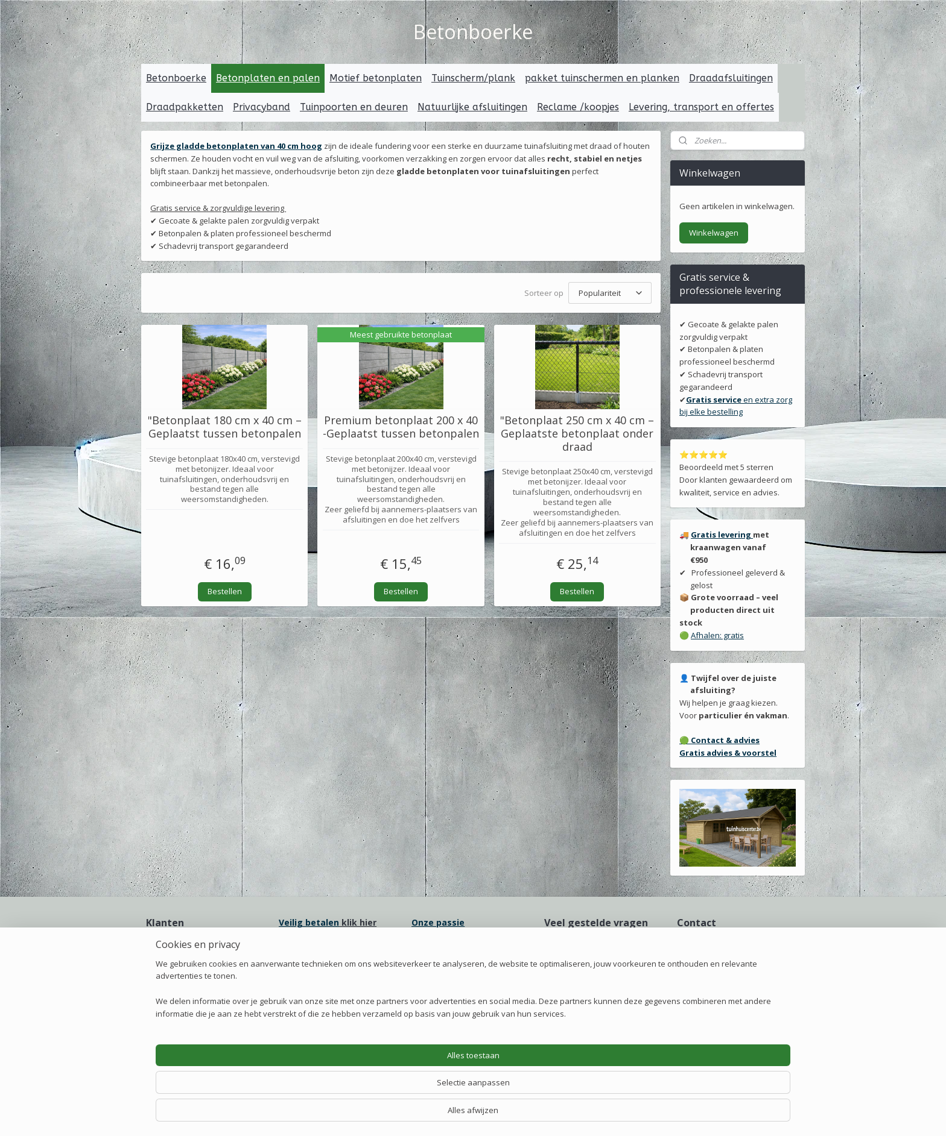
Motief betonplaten (375, 78)
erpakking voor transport (472, 963)
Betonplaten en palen (268, 78)
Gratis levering (722, 534)
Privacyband (261, 107)
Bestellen (225, 588)
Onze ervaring (173, 959)
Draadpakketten (184, 107)
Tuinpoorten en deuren (354, 107)
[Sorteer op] (610, 292)
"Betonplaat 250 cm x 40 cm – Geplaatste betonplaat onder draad (577, 431)
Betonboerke (176, 78)
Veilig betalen (309, 922)
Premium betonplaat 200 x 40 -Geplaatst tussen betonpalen (401, 425)
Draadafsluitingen (731, 78)
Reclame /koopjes (578, 107)
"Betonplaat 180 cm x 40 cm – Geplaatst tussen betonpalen (225, 425)
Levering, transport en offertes (701, 107)
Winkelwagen (713, 232)
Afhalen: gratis (717, 635)
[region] (393, 1091)
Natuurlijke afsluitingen (472, 107)
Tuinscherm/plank (473, 78)
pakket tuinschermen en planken (602, 78)
